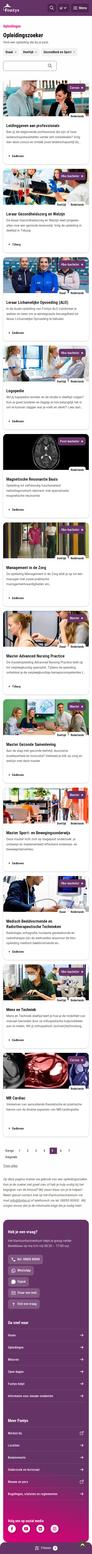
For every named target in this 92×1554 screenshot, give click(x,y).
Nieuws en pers (46, 1481)
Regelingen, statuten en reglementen (46, 1493)
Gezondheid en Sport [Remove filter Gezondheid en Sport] (59, 52)
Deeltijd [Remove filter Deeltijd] (30, 52)
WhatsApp (21, 1270)
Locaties (46, 1445)
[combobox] (30, 66)
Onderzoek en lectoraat (46, 1469)
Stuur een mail (24, 1293)
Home (46, 1335)
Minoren (46, 1359)
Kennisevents (46, 1457)
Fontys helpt (46, 1383)
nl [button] (63, 8)
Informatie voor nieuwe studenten (46, 1396)
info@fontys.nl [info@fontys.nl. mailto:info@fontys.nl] (20, 1200)
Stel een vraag (24, 1304)
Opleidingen (46, 1347)
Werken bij (46, 1433)
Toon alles (10, 1166)
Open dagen (46, 1371)
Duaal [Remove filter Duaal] (11, 52)
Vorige (9, 1151)
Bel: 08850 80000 (25, 1259)
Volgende (11, 1157)
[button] (51, 8)
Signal (18, 1281)
